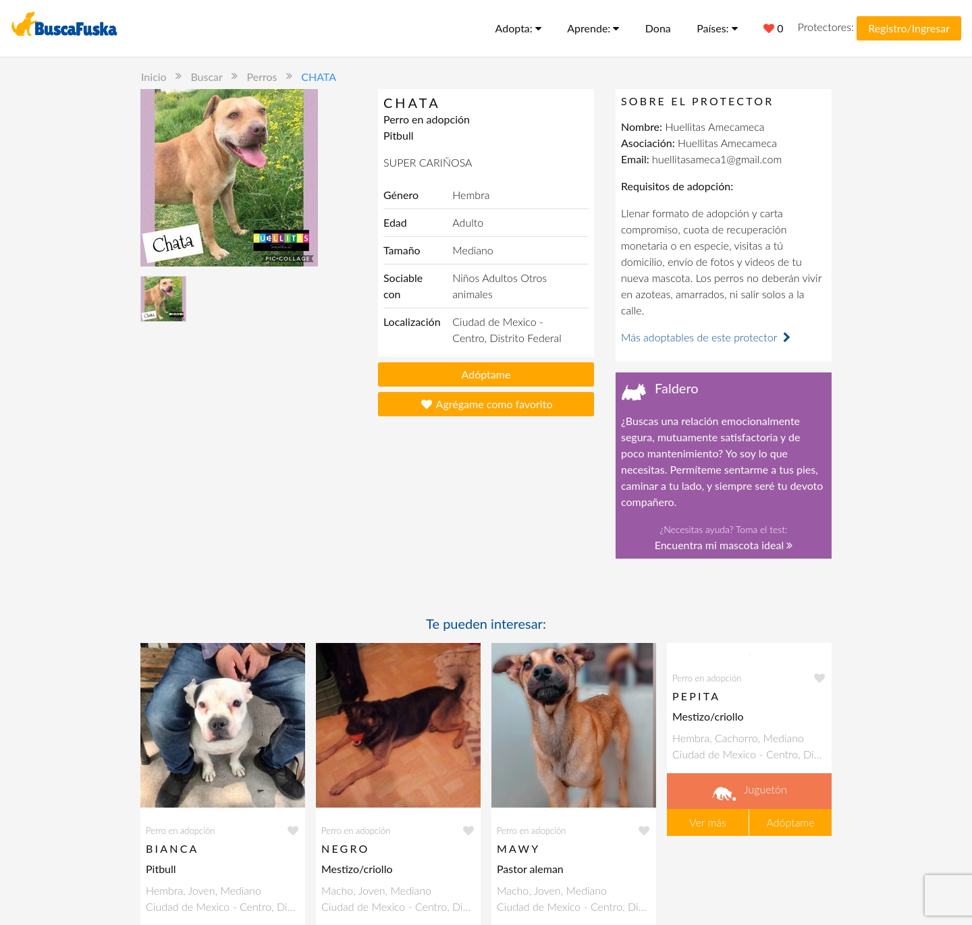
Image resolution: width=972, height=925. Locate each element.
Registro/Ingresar (909, 28)
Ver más (707, 822)
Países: (717, 28)
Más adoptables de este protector (707, 337)
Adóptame (486, 374)
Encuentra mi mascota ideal (724, 544)
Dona (658, 28)
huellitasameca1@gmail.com (717, 158)
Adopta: (518, 28)
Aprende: (593, 28)
